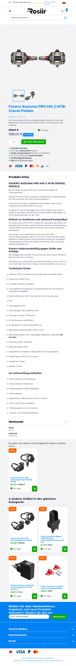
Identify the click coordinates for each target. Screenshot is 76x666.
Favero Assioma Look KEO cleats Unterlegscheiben (52, 587)
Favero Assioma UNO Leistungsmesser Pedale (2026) (21, 480)
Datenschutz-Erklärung (53, 661)
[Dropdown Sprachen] (64, 3)
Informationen (18, 635)
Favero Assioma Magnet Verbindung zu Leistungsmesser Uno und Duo (52, 539)
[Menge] (14, 141)
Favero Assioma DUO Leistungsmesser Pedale (21, 539)
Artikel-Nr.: (13, 117)
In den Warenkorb (33, 142)
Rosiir (12, 641)
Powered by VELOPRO (38, 663)
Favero (11, 430)
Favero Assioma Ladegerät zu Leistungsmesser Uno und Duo (22, 587)
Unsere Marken (18, 629)
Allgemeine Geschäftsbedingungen (27, 661)
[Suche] (38, 18)
